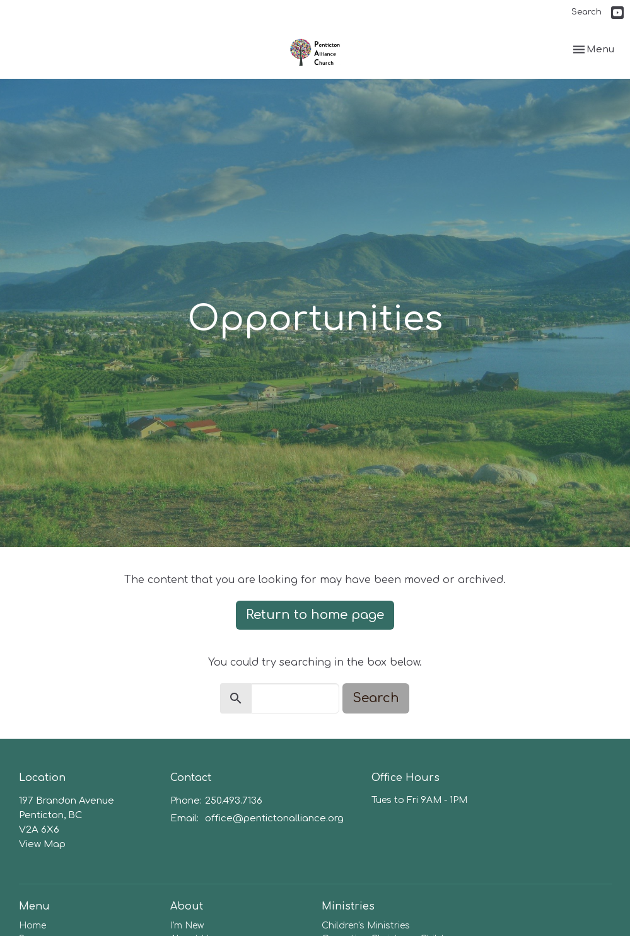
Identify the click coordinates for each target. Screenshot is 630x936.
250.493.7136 (233, 800)
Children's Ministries (366, 925)
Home (32, 925)
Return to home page (315, 615)
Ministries (348, 906)
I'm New (187, 925)
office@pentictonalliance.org (274, 818)
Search (586, 12)
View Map (42, 844)
